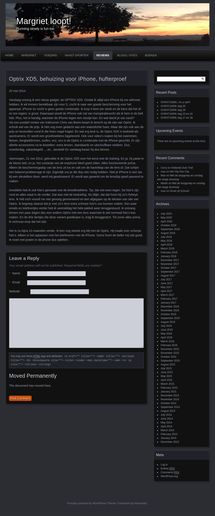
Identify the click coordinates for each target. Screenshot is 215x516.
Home (9, 55)
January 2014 (168, 438)
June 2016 (167, 329)
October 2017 (168, 267)
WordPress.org (169, 476)
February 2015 (169, 387)
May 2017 (166, 287)
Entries (168, 468)
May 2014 (166, 422)
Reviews (102, 55)
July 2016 (166, 325)
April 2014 (166, 426)
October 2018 (168, 225)
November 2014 (170, 399)
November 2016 (170, 310)
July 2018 (166, 236)
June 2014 (167, 418)
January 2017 (168, 302)
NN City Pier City (179, 171)
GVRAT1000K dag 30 (173, 106)
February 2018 (169, 252)
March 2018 (167, 248)
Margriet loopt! (43, 21)
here (48, 385)
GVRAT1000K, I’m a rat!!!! (176, 102)
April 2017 (166, 291)
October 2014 (168, 403)
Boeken (151, 55)
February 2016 (169, 345)
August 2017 (168, 275)
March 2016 (167, 341)
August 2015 (168, 364)
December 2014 (170, 395)
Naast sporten (76, 55)
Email (14, 282)
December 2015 (170, 349)
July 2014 (166, 414)
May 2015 (166, 376)
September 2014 (170, 407)
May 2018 (166, 240)
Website (14, 291)
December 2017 (170, 260)
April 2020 (166, 221)
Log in (164, 464)
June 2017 (167, 283)
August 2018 (168, 233)
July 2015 (166, 368)
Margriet (28, 55)
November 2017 (170, 264)
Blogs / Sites (127, 55)
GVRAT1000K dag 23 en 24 (177, 113)
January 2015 (168, 391)
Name (14, 273)
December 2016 (170, 306)
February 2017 (169, 298)
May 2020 (166, 217)
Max (163, 175)
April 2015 (166, 380)
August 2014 (168, 410)
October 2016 (168, 314)
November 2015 (170, 352)
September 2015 (170, 360)
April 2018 (166, 244)
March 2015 (167, 383)
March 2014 (167, 430)
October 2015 (168, 356)
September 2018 (170, 229)
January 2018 (168, 256)
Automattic (140, 503)
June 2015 (167, 372)
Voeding (50, 55)
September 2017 (170, 271)
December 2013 (170, 441)
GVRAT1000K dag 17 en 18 (177, 117)
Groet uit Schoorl (179, 190)
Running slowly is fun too (35, 29)
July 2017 (166, 279)
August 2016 (168, 322)
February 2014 (169, 434)
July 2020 (166, 213)
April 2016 (166, 337)
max (163, 171)
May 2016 (166, 333)
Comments (170, 472)
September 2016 (170, 318)
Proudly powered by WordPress (86, 503)
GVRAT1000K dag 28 (173, 109)
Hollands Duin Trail (182, 167)
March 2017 (167, 294)
